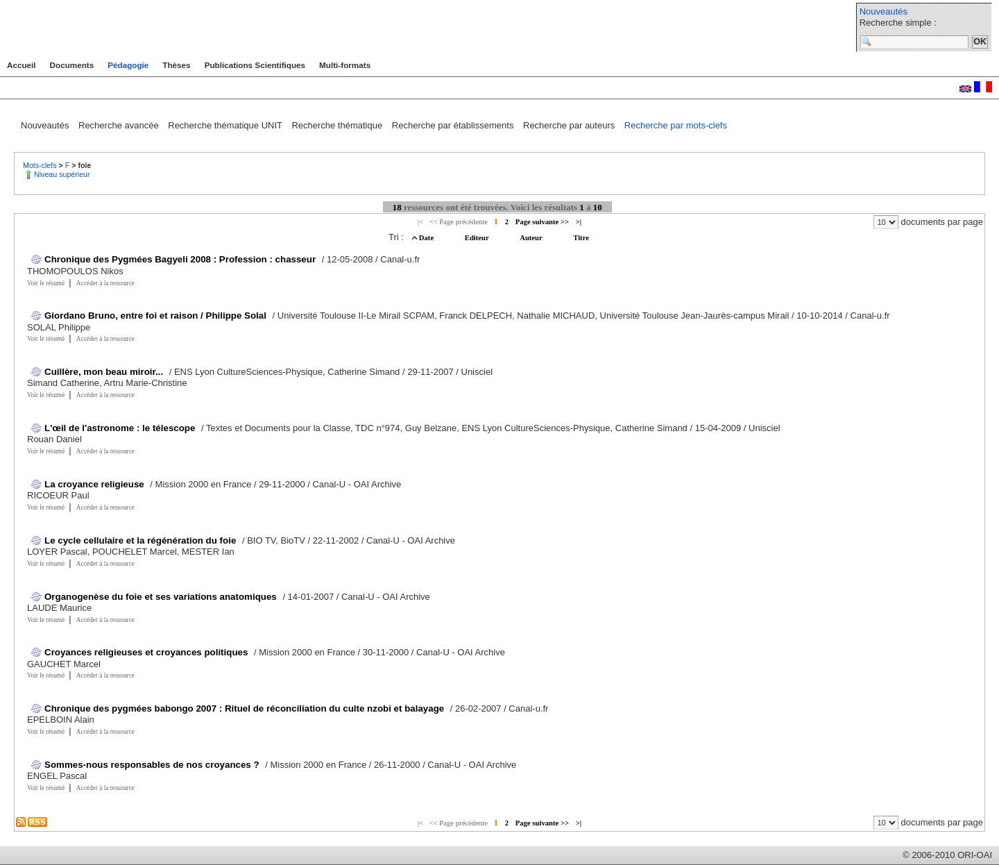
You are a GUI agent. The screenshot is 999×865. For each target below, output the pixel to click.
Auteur (532, 238)
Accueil (21, 64)
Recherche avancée (119, 125)
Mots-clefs (41, 165)
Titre (581, 238)
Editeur (477, 238)
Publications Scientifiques (255, 64)
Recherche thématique (337, 125)
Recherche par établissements (454, 125)
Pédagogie (128, 64)
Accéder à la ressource (105, 283)
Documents (72, 64)
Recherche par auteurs (570, 125)
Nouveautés (883, 11)
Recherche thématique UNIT (226, 125)
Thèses (176, 64)
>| (578, 222)
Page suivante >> (542, 222)
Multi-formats (344, 64)
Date (427, 238)
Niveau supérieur (62, 174)
